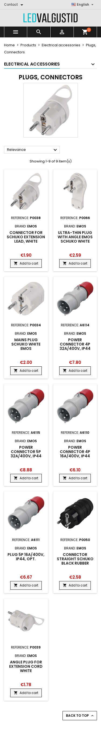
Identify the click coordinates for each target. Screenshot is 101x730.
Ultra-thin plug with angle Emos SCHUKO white (75, 237)
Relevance (32, 150)
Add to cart (26, 263)
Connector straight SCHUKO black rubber (75, 559)
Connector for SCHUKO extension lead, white (26, 237)
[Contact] (14, 4)
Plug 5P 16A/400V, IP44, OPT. (26, 557)
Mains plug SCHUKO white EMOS (25, 344)
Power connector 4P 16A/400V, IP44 (75, 452)
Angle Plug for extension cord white (26, 666)
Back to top (80, 715)
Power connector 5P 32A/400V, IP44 (26, 452)
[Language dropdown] (83, 4)
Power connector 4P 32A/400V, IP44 (75, 344)
